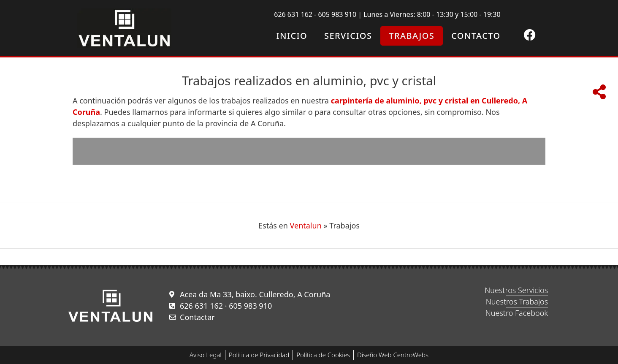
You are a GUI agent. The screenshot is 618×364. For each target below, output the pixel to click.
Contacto (475, 35)
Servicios (348, 35)
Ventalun (306, 225)
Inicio (292, 35)
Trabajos (411, 35)
